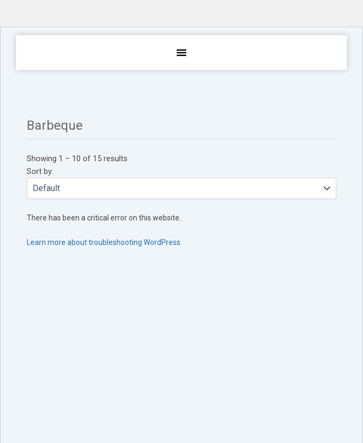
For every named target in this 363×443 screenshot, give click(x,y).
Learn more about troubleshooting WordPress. (104, 242)
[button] (181, 52)
